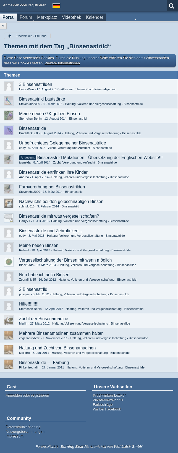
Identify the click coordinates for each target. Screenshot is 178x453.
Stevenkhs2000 (29, 104)
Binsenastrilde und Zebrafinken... (50, 230)
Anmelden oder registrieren (24, 5)
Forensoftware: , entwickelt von (89, 446)
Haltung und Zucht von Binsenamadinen (57, 348)
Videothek (71, 17)
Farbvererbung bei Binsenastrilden (52, 187)
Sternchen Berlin (30, 118)
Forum (26, 17)
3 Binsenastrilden (35, 84)
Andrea (24, 177)
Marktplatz (47, 17)
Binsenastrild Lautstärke (42, 99)
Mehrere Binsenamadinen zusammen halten (61, 333)
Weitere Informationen (62, 63)
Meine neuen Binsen (38, 245)
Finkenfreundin (29, 367)
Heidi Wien (26, 89)
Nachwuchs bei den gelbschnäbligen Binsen (61, 201)
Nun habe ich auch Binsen (44, 274)
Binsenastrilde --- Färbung (44, 362)
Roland (24, 250)
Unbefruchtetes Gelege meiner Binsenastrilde (62, 143)
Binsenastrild (78, 118)
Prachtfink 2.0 (28, 133)
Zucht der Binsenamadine (43, 318)
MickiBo (24, 352)
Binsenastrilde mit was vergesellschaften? (59, 216)
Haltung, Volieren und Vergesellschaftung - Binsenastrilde (104, 104)
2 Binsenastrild (33, 289)
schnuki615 (27, 206)
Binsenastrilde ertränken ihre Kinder (53, 172)
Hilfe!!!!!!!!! (28, 304)
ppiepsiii (24, 294)
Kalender (94, 17)
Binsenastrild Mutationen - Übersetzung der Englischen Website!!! (100, 157)
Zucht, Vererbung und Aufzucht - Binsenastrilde (80, 147)
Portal (8, 17)
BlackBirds (26, 265)
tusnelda (25, 162)
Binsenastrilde (32, 128)
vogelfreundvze (29, 338)
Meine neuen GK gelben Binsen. (50, 113)
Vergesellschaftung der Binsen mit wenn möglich (65, 260)
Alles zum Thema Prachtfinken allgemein (88, 89)
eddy (22, 147)
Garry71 (24, 221)
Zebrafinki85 (27, 279)
